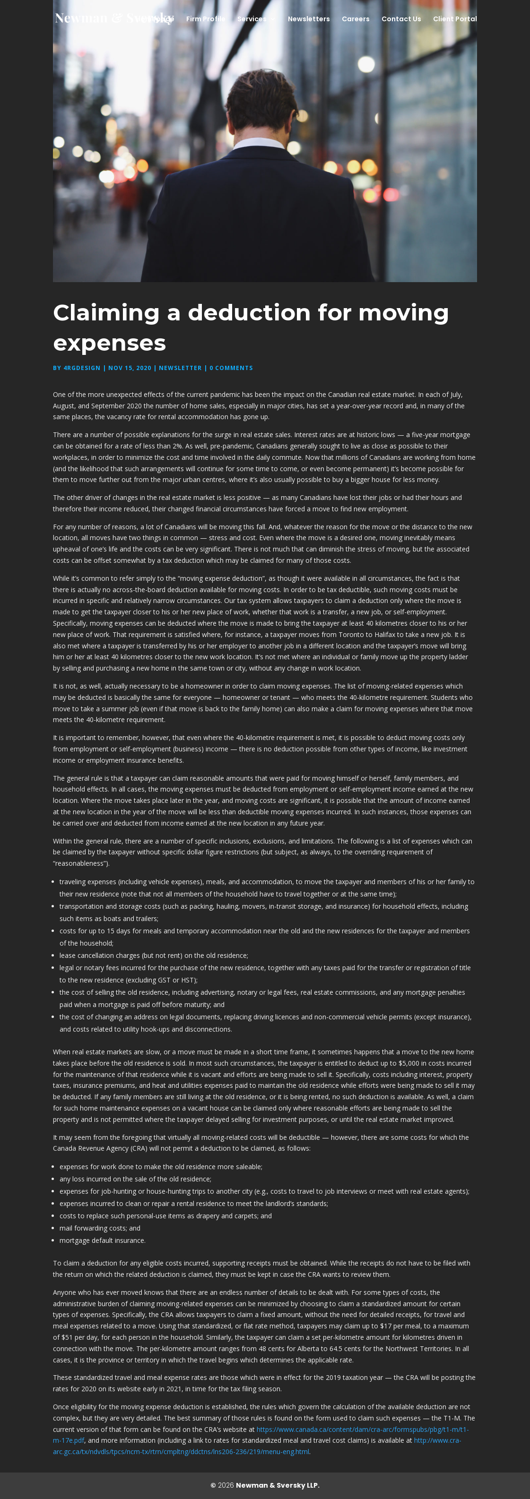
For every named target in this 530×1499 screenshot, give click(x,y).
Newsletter (180, 368)
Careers (356, 20)
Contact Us (401, 20)
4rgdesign (82, 368)
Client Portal (455, 20)
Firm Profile (206, 20)
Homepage (155, 20)
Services (252, 20)
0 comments (231, 368)
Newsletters (309, 20)
